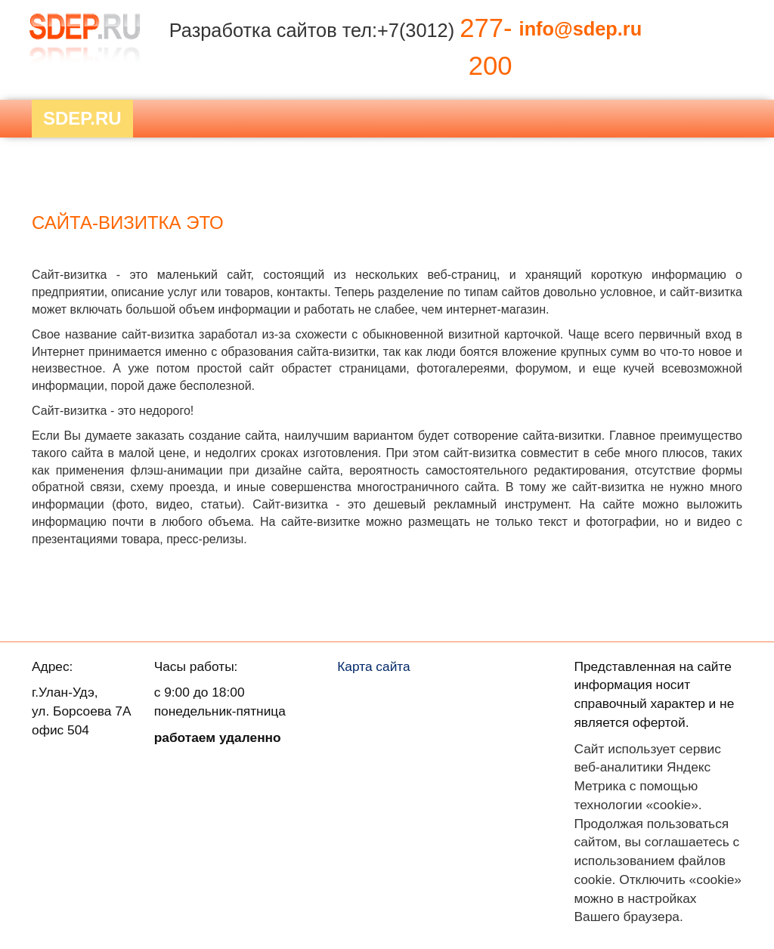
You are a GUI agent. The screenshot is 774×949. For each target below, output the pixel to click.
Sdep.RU (82, 118)
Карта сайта (373, 666)
